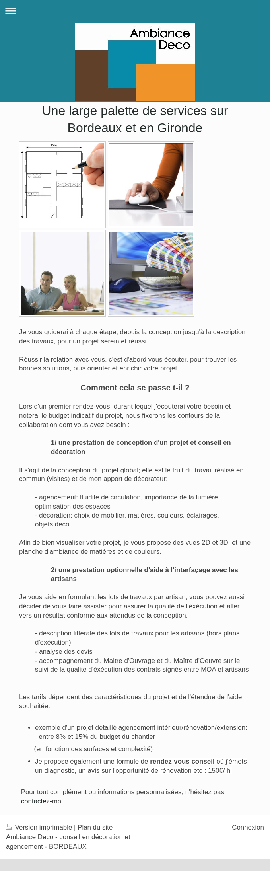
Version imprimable (40, 827)
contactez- (36, 801)
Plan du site (95, 827)
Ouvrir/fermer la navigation (135, 10)
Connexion (248, 827)
